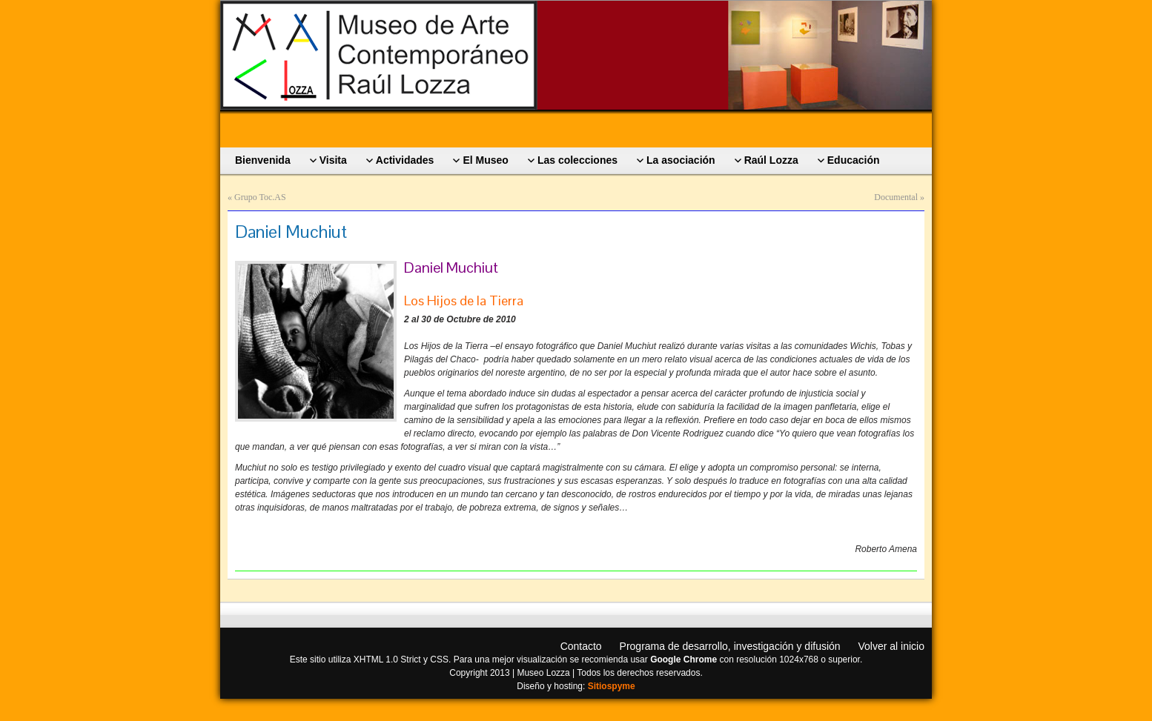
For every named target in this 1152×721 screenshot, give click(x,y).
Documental (896, 197)
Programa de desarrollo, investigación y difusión (730, 646)
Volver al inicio (891, 646)
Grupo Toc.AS (260, 197)
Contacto (581, 646)
